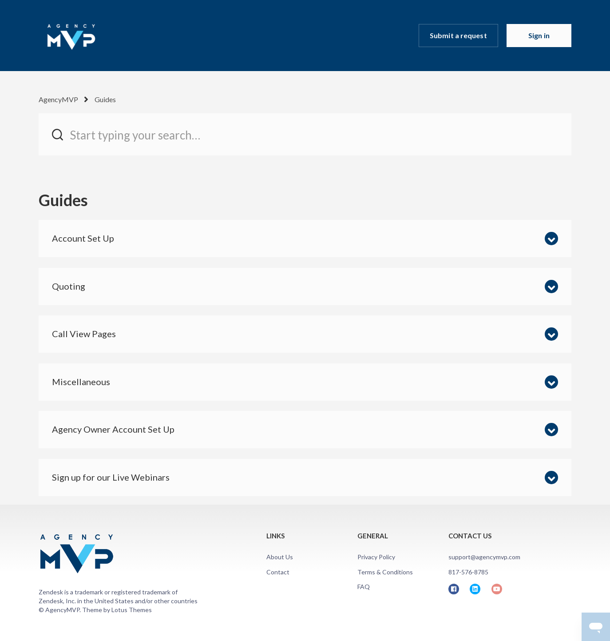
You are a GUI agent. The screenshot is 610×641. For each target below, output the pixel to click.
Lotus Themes (131, 609)
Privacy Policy (376, 557)
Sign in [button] (539, 35)
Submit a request (458, 35)
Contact (277, 572)
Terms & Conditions (385, 572)
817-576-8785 (468, 572)
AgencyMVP (58, 99)
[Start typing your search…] (305, 134)
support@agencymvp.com (484, 557)
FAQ (363, 586)
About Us (279, 557)
